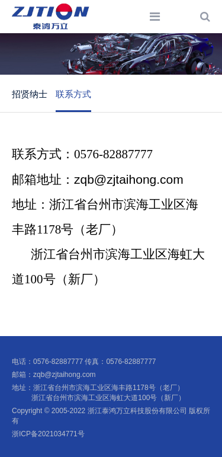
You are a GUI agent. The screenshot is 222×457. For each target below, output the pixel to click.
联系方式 (73, 94)
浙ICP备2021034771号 (48, 434)
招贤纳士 (29, 94)
